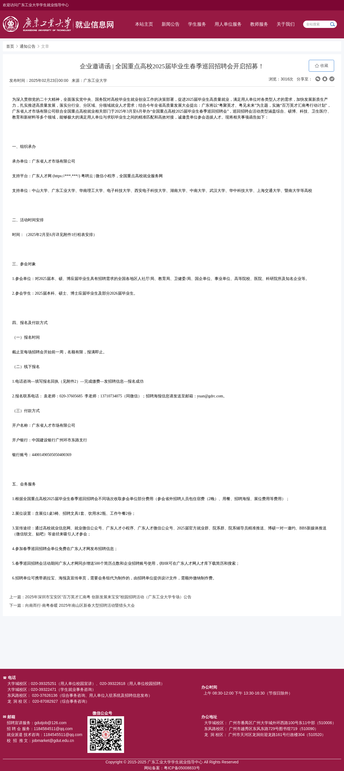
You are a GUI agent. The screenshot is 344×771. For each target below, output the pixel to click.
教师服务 (259, 24)
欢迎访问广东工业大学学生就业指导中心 (36, 5)
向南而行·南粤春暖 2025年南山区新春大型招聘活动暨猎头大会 (80, 605)
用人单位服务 (228, 24)
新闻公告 (171, 24)
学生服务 (197, 24)
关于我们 (286, 24)
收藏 (321, 65)
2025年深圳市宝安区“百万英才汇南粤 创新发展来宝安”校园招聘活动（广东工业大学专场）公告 (108, 597)
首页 (10, 46)
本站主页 (144, 24)
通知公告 (28, 46)
